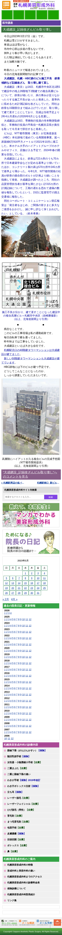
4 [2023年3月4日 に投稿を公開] (44, 573)
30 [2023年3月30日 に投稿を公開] (31, 593)
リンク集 (12, 900)
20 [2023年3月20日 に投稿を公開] (12, 588)
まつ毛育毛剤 (18, 821)
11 (26, 619)
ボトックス (17, 845)
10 (23, 619)
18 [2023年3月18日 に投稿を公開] (44, 583)
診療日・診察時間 (53, 15)
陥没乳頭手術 (18, 756)
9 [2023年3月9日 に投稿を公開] (31, 578)
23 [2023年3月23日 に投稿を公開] (31, 588)
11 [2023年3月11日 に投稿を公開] (44, 578)
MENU (6, 5)
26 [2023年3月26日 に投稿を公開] (6, 593)
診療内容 (30, 15)
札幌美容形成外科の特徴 (20, 864)
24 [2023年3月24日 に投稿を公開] (38, 588)
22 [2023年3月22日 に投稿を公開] (25, 588)
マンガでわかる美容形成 (18, 15)
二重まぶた (17, 768)
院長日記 (7, 15)
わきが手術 (23, 780)
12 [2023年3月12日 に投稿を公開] (6, 583)
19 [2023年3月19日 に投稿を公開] (6, 588)
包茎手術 (16, 827)
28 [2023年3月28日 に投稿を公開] (19, 593)
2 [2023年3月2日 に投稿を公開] (31, 573)
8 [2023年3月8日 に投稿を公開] (25, 578)
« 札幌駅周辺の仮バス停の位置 (13, 482)
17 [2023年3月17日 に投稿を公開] (38, 583)
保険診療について (16, 888)
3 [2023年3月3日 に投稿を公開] (38, 573)
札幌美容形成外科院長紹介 (21, 894)
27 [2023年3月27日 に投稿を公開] (12, 593)
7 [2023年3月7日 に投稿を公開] (19, 578)
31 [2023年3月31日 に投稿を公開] (38, 593)
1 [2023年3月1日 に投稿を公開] (25, 573)
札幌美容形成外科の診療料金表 (23, 882)
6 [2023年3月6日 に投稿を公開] (12, 578)
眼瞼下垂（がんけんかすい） (27, 750)
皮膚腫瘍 (16, 833)
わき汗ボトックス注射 (23, 786)
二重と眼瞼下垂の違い (18, 774)
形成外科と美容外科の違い (21, 870)
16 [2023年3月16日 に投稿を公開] (31, 583)
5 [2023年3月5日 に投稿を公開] (6, 578)
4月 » (14, 599)
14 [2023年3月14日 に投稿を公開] (19, 583)
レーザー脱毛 (18, 798)
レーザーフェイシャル (23, 804)
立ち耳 (15, 792)
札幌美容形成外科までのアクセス (24, 876)
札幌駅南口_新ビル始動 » (49, 482)
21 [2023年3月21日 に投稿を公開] (19, 588)
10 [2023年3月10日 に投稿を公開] (38, 578)
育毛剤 (15, 815)
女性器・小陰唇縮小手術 (24, 762)
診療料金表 (42, 15)
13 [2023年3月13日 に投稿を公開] (12, 583)
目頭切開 (16, 839)
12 (30, 619)
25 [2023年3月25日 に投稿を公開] (44, 588)
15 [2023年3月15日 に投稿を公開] (25, 583)
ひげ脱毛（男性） (21, 809)
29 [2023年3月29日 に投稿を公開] (25, 593)
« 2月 (6, 599)
